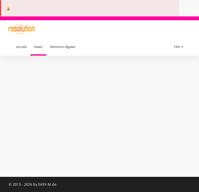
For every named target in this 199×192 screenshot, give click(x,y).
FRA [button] (178, 46)
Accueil (21, 46)
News (38, 46)
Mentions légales (62, 46)
